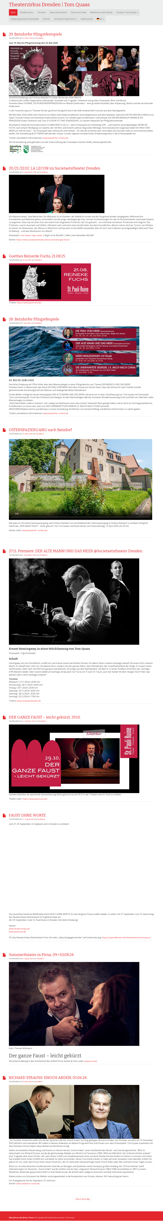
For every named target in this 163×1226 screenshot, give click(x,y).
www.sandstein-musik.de (28, 1188)
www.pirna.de (90, 1066)
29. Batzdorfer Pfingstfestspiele (44, 34)
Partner (46, 18)
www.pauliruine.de (17, 936)
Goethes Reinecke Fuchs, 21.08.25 (46, 256)
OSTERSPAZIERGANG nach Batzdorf (50, 429)
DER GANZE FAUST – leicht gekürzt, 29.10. (56, 722)
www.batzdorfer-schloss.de (56, 137)
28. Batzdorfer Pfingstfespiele (42, 319)
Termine (42, 12)
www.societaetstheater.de (29, 706)
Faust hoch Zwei (78, 12)
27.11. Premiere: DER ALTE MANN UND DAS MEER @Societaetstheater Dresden (65, 553)
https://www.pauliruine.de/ (29, 302)
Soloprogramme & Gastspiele (25, 18)
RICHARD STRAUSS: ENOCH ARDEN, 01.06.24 (61, 1082)
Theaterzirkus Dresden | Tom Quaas (49, 5)
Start (13, 12)
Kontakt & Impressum (65, 18)
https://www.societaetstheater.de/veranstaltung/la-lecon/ (43, 239)
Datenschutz (87, 18)
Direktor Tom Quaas (127, 12)
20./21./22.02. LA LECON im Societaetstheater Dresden (70, 168)
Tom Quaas (25, 235)
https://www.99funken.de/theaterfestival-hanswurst (126, 942)
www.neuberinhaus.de (19, 933)
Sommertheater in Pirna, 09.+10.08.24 (51, 959)
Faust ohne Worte (58, 12)
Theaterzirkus (26, 12)
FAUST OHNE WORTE (33, 820)
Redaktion (40, 38)
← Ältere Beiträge (81, 1204)
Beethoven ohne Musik (101, 12)
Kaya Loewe (37, 235)
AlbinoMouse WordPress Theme (22, 1223)
